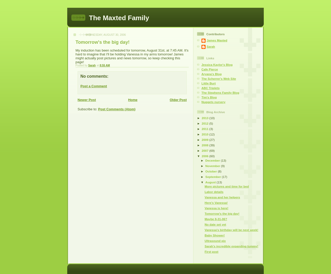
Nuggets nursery (213, 102)
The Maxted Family (119, 18)
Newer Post (87, 100)
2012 (205, 123)
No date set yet (215, 224)
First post (211, 251)
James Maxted (217, 40)
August (211, 182)
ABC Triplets (210, 88)
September (213, 176)
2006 (205, 156)
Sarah (211, 46)
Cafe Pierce (209, 69)
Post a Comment (93, 86)
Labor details (214, 191)
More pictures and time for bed (227, 186)
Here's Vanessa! (216, 202)
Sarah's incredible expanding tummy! (231, 246)
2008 (205, 145)
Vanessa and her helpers (222, 197)
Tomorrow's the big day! (222, 213)
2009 (205, 139)
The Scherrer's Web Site (218, 78)
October (211, 171)
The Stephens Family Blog (220, 92)
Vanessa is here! (216, 208)
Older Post (178, 100)
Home (132, 100)
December (213, 160)
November (213, 166)
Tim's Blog (209, 97)
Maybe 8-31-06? (216, 219)
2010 (205, 134)
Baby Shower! (215, 235)
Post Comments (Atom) (117, 109)
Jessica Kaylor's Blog (216, 64)
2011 (205, 129)
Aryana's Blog (211, 74)
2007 (205, 150)
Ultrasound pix (215, 240)
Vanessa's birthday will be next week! (231, 230)
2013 (205, 118)
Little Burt (208, 83)
